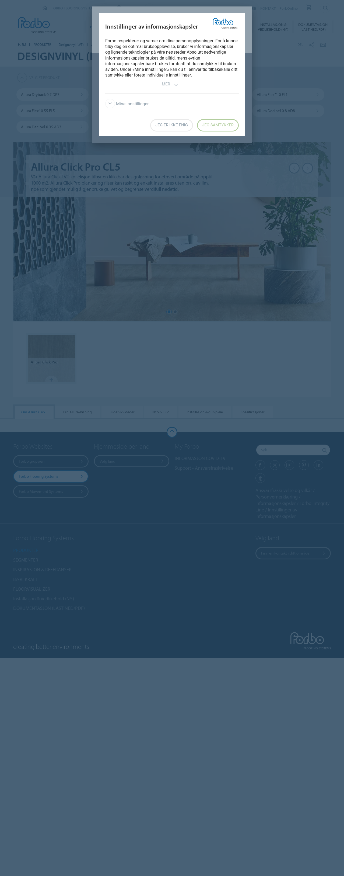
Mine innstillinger (127, 103)
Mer (170, 85)
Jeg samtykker (218, 125)
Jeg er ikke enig (171, 125)
